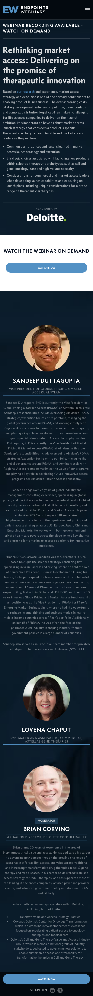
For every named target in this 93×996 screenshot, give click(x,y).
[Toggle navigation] (87, 10)
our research (26, 91)
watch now (46, 267)
